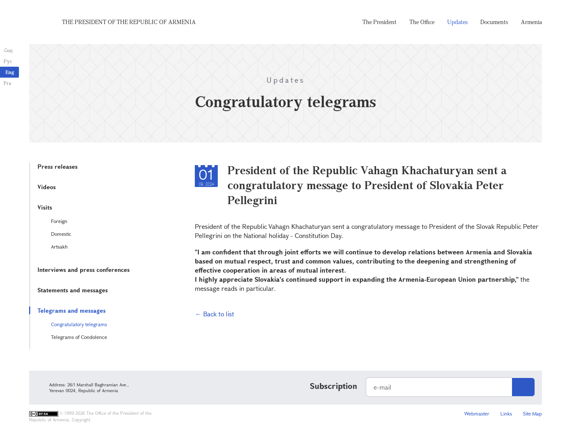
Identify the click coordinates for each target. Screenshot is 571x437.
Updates (457, 22)
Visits (45, 207)
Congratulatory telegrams (79, 324)
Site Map (532, 413)
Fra (7, 82)
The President (379, 22)
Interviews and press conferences (84, 269)
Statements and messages (73, 290)
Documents (494, 22)
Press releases (58, 166)
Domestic (61, 233)
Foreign (59, 221)
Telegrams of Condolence (79, 336)
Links (506, 413)
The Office (421, 22)
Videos (47, 187)
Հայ (8, 50)
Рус (8, 61)
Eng (9, 72)
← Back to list (214, 313)
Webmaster (476, 413)
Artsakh (59, 246)
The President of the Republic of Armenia (129, 22)
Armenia (531, 22)
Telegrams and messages (72, 310)
